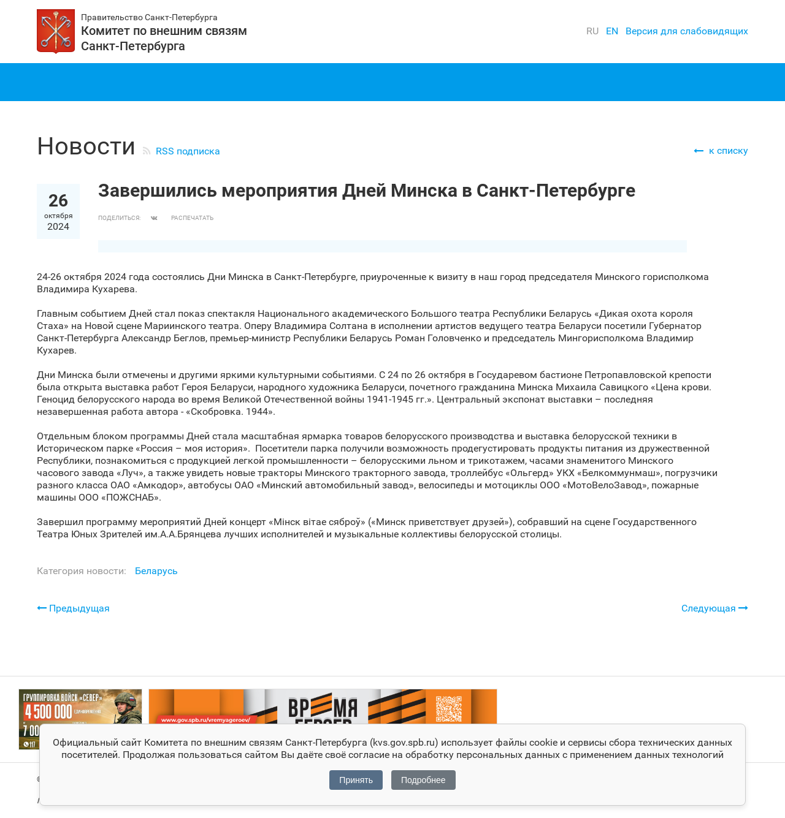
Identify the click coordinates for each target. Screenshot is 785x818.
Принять (356, 780)
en (612, 31)
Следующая (714, 608)
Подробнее (423, 780)
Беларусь (156, 571)
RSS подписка (188, 151)
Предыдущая (73, 608)
